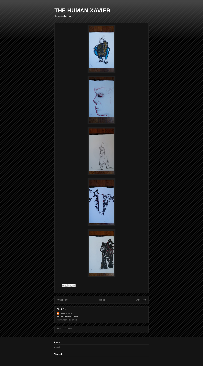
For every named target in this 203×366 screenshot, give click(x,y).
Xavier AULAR (65, 313)
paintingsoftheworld (64, 328)
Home (102, 300)
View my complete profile (67, 320)
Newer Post (62, 300)
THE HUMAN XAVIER (82, 10)
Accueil (57, 347)
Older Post (141, 300)
